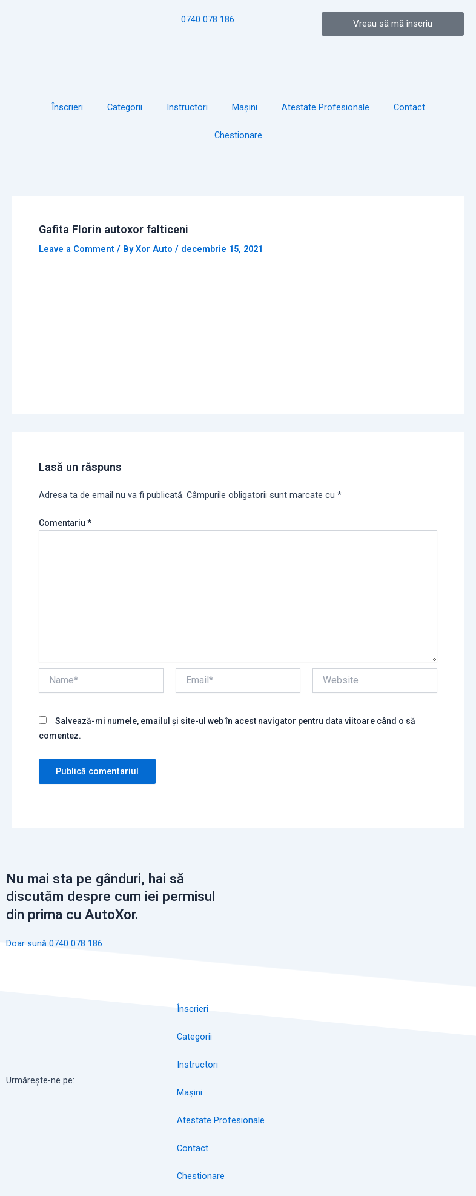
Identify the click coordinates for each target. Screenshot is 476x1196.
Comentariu (65, 523)
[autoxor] (396, 1040)
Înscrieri (67, 107)
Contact (409, 107)
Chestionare (238, 135)
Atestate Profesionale (325, 107)
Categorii (124, 107)
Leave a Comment (76, 249)
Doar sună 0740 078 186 (54, 943)
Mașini (244, 107)
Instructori (187, 107)
